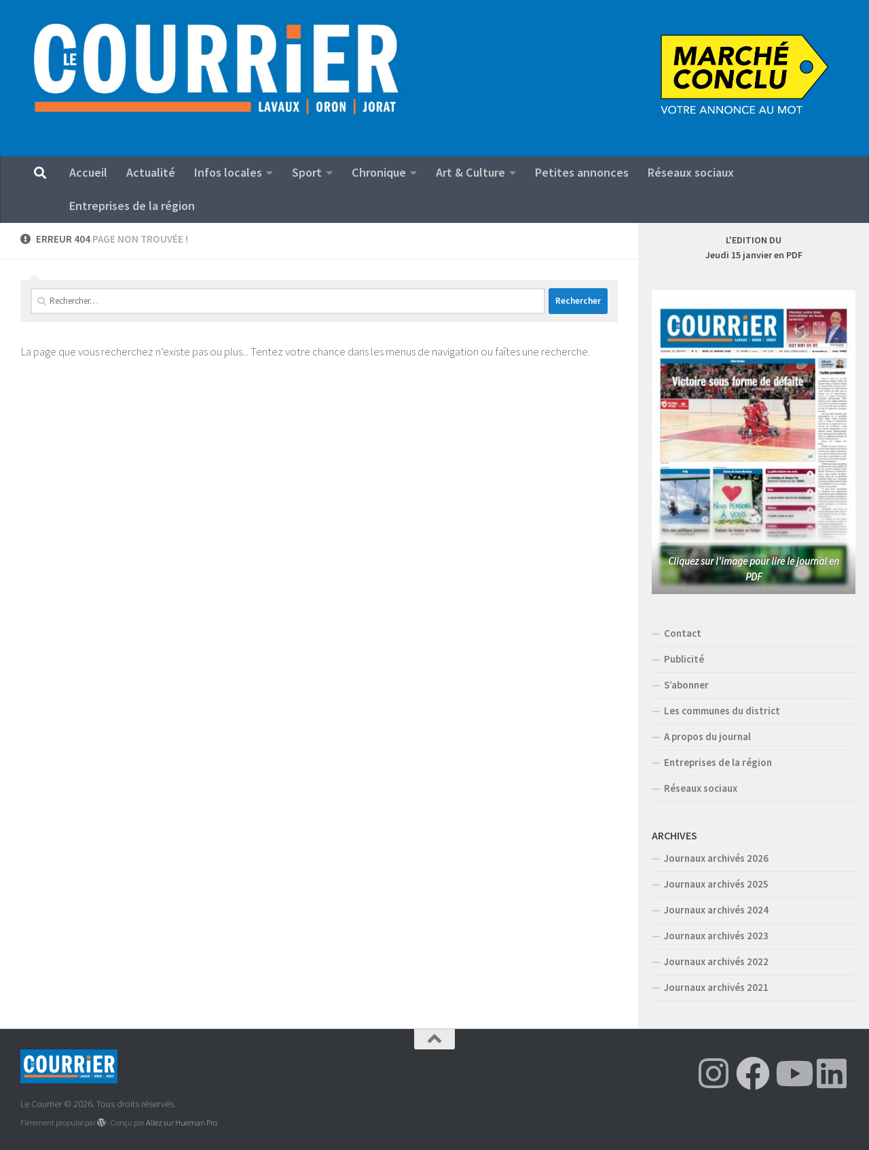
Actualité (150, 172)
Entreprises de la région (132, 205)
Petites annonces (582, 172)
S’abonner (686, 684)
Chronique (379, 172)
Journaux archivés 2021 (716, 987)
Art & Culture (470, 172)
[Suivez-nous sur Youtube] (792, 1073)
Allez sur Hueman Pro (181, 1122)
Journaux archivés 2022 (716, 961)
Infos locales (228, 172)
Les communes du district (722, 710)
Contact (682, 633)
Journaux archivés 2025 (716, 883)
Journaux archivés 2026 (716, 858)
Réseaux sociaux (691, 172)
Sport (307, 172)
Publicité (684, 658)
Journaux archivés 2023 (716, 935)
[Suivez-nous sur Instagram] (714, 1073)
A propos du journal (707, 736)
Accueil (88, 172)
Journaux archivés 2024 (716, 909)
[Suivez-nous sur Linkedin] (832, 1073)
